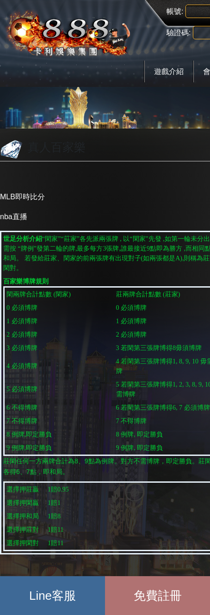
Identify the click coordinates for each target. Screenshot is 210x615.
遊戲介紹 (169, 71)
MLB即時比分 (22, 197)
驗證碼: (179, 33)
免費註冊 (158, 596)
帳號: (175, 11)
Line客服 (52, 596)
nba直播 (13, 217)
